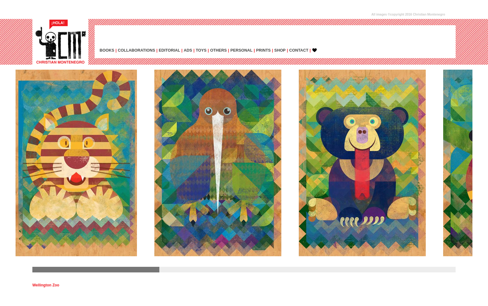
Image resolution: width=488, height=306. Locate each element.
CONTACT (298, 50)
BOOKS (107, 50)
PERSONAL (241, 50)
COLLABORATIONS (136, 50)
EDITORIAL (169, 50)
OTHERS (218, 50)
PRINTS (263, 50)
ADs (188, 50)
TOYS (201, 50)
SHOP (279, 50)
